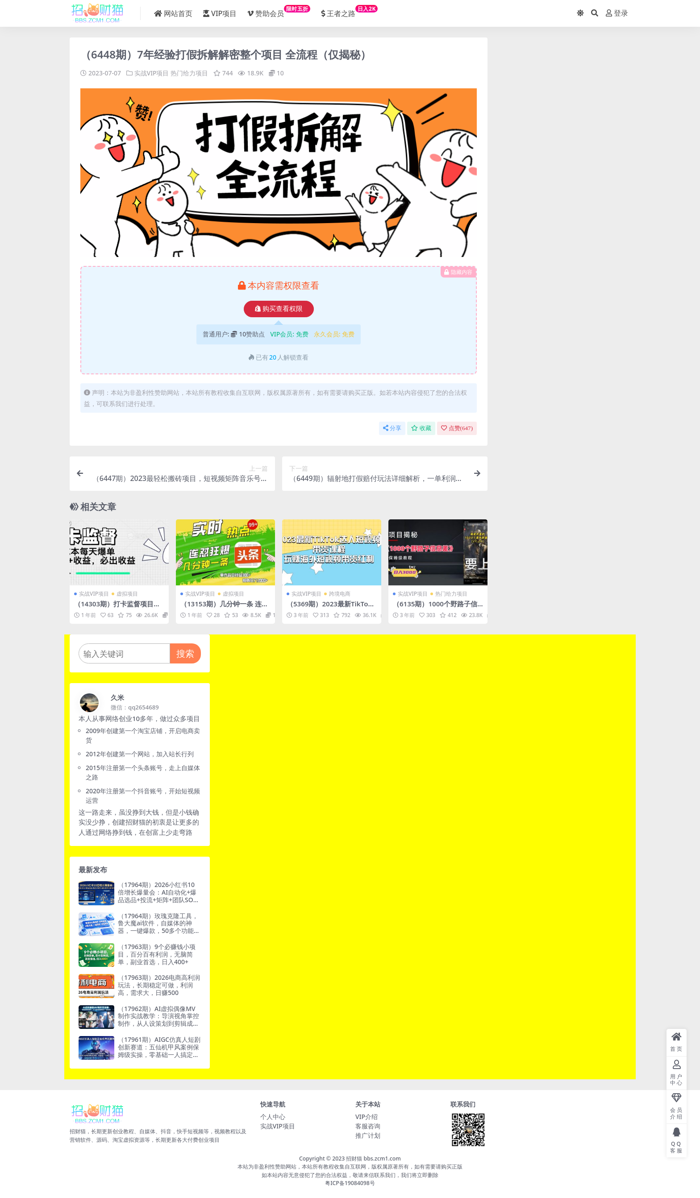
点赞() (457, 428)
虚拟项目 (127, 593)
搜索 (185, 653)
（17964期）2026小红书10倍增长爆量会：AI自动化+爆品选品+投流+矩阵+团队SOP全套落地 (157, 895)
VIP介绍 (366, 1116)
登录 (617, 13)
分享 (392, 428)
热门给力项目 (189, 73)
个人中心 (272, 1116)
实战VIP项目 (151, 73)
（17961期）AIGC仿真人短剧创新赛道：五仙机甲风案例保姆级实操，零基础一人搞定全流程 (159, 1050)
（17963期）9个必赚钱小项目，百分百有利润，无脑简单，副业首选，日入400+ (157, 954)
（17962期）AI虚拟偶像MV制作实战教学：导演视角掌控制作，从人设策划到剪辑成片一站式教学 (158, 1019)
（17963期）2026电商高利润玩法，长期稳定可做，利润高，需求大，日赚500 (159, 985)
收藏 (421, 428)
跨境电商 (339, 593)
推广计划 (367, 1135)
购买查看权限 (279, 308)
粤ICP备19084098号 (350, 1183)
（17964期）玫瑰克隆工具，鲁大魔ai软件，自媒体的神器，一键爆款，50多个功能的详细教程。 (159, 926)
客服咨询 (367, 1125)
